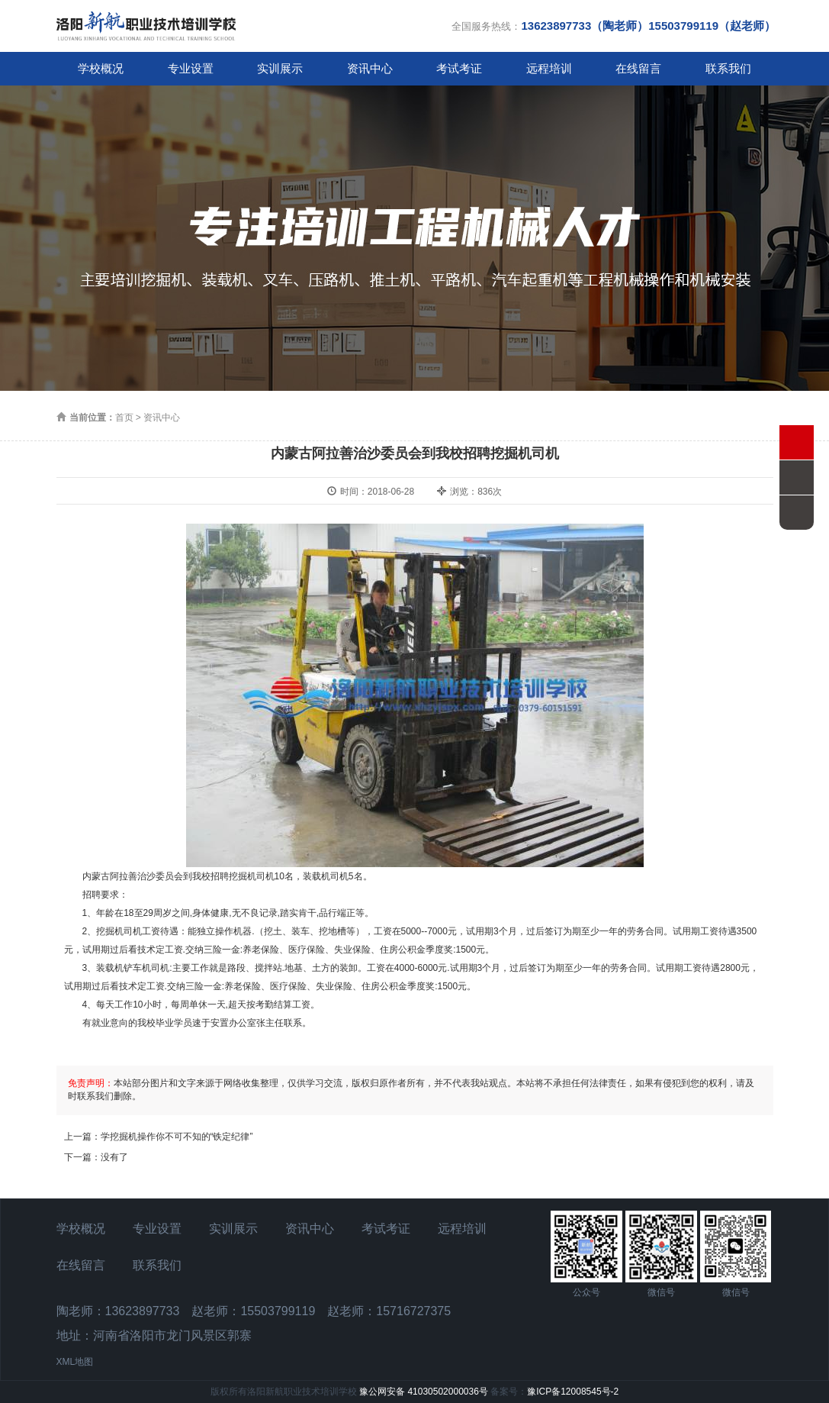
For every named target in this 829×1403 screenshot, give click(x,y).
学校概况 (101, 68)
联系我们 (728, 68)
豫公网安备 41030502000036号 (423, 1391)
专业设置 (191, 68)
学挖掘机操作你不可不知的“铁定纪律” (177, 1136)
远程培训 (549, 68)
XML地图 (75, 1361)
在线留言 (638, 68)
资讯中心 (370, 68)
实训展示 (280, 68)
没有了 (114, 1157)
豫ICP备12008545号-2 (573, 1391)
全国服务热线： (613, 25)
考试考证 (459, 68)
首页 (124, 417)
